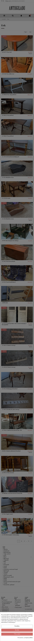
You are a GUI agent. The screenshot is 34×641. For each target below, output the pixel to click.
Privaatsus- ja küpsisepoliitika (25, 637)
